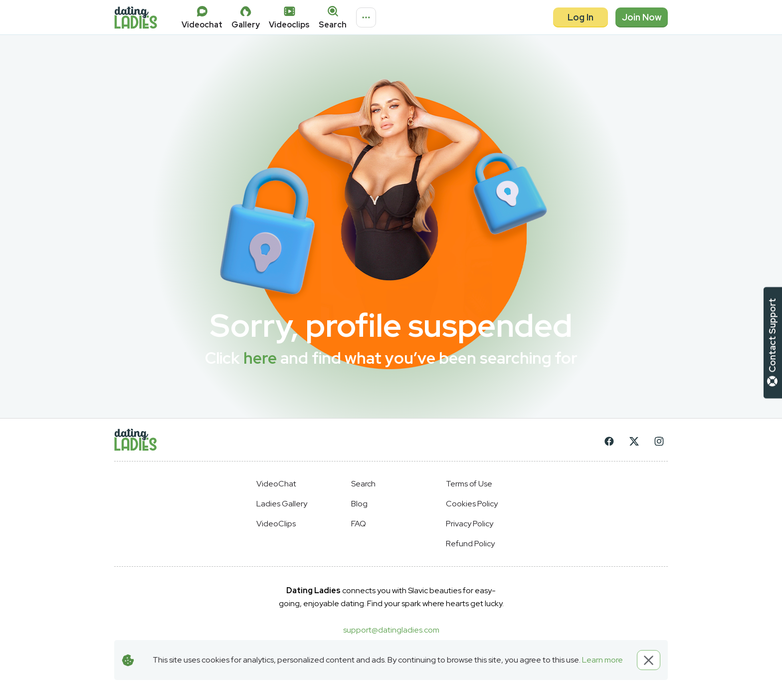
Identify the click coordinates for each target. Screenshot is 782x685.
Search (363, 483)
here (260, 358)
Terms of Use (469, 483)
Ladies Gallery (281, 503)
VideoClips (276, 523)
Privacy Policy (469, 523)
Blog (359, 503)
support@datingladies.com (391, 630)
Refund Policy (470, 543)
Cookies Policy (472, 503)
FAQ (358, 523)
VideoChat (276, 483)
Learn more (602, 660)
